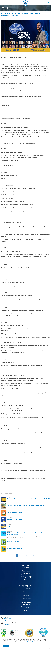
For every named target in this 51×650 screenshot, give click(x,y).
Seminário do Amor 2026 (14, 519)
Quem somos (25, 570)
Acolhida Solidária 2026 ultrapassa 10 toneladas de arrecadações (26, 505)
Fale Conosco (25, 607)
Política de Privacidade (32, 641)
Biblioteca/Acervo (25, 574)
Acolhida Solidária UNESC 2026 (16, 548)
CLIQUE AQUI (24, 109)
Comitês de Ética (25, 604)
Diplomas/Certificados (25, 598)
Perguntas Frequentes (25, 606)
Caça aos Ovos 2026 (13, 541)
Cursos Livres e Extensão (25, 585)
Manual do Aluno (25, 597)
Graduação (25, 586)
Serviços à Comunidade (25, 576)
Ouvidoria (25, 610)
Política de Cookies (7, 643)
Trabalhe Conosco (25, 609)
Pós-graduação (25, 588)
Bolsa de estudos (25, 571)
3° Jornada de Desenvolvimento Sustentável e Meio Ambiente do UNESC (28, 499)
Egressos (25, 579)
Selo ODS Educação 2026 (14, 512)
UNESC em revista (25, 573)
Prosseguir (6, 646)
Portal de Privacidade (25, 578)
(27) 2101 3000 (7, 620)
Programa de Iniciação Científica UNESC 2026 (20, 526)
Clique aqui (6, 624)
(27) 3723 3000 (7, 618)
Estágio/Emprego (25, 595)
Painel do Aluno (25, 594)
